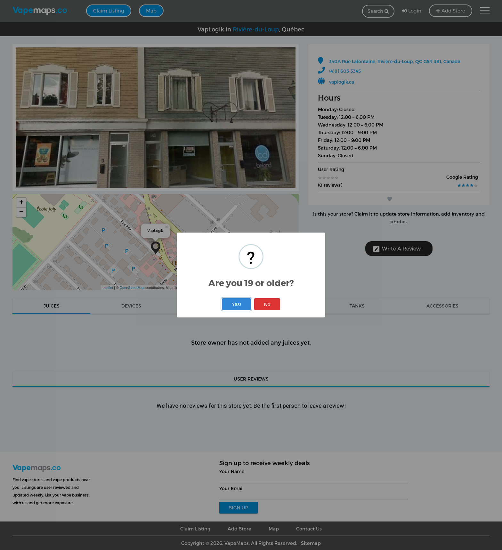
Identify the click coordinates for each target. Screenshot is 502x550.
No (267, 304)
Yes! (236, 304)
